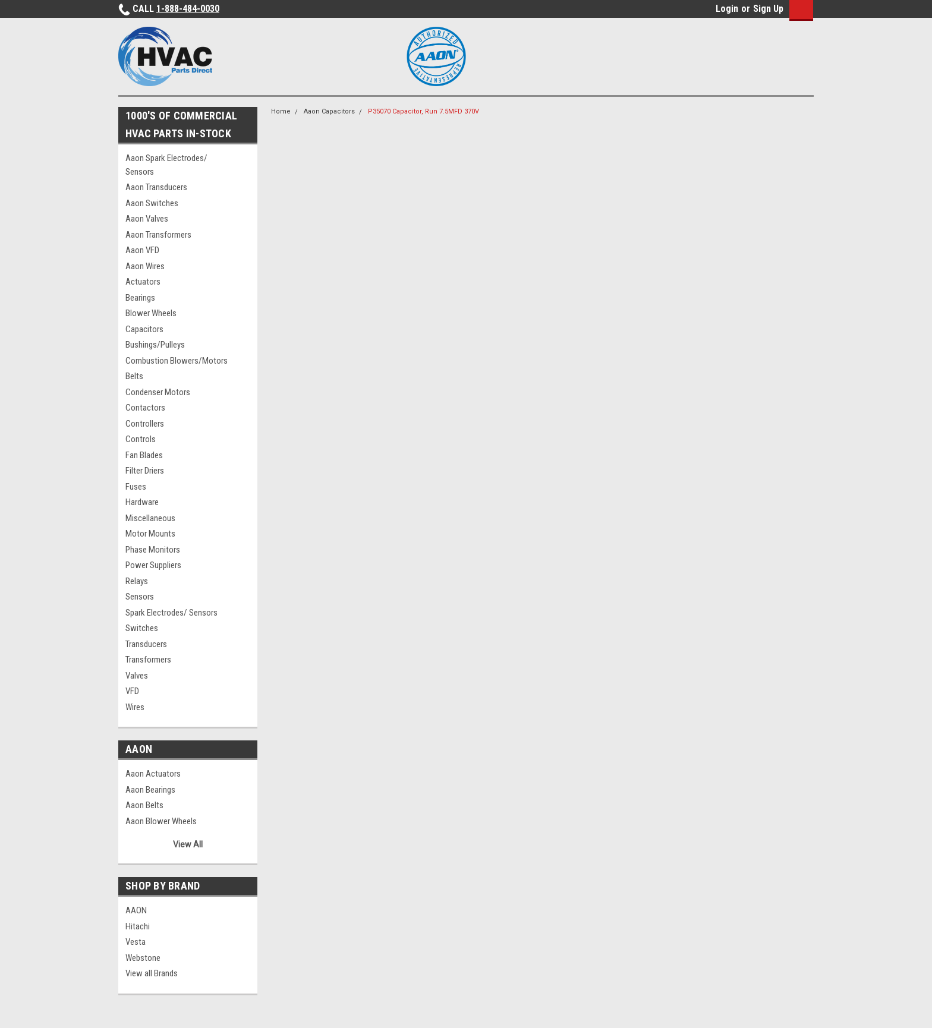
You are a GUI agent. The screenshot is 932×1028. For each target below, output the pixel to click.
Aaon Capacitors (329, 111)
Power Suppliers (153, 565)
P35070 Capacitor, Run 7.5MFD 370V (423, 111)
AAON (136, 910)
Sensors (139, 596)
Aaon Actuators (153, 773)
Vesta (135, 941)
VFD (132, 691)
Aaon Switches (151, 203)
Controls (140, 439)
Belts (134, 376)
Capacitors (144, 329)
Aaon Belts (144, 805)
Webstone (142, 958)
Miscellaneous (150, 518)
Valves (136, 675)
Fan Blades (144, 455)
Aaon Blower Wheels (161, 821)
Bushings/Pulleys (155, 344)
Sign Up (768, 8)
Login (727, 8)
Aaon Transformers (158, 234)
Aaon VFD (142, 250)
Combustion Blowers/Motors (176, 360)
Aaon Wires (145, 266)
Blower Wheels (151, 313)
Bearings (140, 297)
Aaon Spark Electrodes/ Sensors (166, 165)
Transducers (146, 644)
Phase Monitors (152, 549)
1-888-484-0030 (187, 8)
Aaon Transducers (156, 187)
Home (281, 111)
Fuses (135, 486)
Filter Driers (144, 470)
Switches (141, 628)
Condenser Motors (157, 392)
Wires (134, 707)
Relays (136, 581)
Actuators (142, 281)
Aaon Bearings (150, 789)
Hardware (142, 502)
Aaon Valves (146, 218)
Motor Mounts (150, 533)
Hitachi (137, 926)
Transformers (148, 659)
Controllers (144, 423)
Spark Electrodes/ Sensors (171, 612)
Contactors (145, 407)
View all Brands (151, 973)
